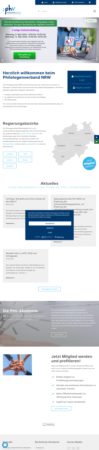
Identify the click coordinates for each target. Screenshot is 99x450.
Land (22, 133)
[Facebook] (69, 428)
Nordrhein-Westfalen (31, 133)
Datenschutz (40, 437)
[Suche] (38, 11)
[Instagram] (78, 428)
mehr (50, 232)
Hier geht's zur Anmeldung (24, 56)
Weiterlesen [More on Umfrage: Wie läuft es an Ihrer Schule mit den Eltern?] (10, 223)
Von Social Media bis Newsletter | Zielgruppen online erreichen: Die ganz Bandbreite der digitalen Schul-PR (29, 23)
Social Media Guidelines (75, 433)
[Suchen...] (49, 11)
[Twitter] (73, 428)
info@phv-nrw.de (9, 439)
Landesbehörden (32, 144)
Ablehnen (50, 228)
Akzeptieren (50, 223)
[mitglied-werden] (89, 157)
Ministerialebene (9, 144)
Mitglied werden (83, 87)
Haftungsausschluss (43, 432)
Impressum (40, 427)
